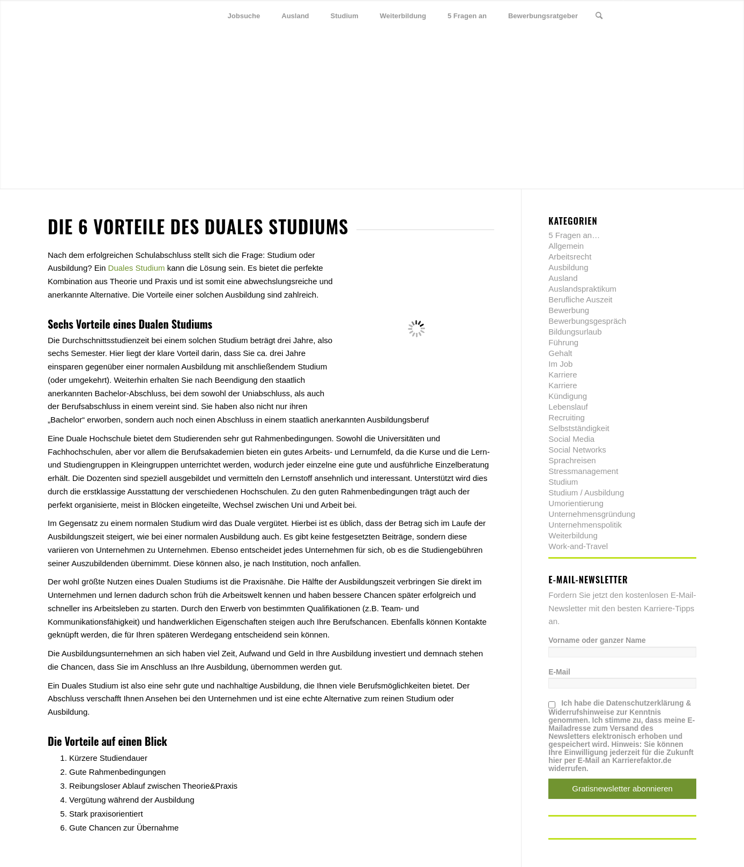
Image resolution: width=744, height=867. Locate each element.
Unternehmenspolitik (585, 524)
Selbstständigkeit (578, 428)
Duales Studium (136, 267)
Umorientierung (576, 503)
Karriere (562, 374)
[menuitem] (244, 16)
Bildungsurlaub (574, 331)
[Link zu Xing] (672, 16)
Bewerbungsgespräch (587, 320)
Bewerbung (568, 310)
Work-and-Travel (578, 546)
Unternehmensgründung (591, 513)
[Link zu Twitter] (640, 16)
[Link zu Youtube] (688, 16)
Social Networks (577, 449)
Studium (563, 481)
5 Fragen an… (574, 235)
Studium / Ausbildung (586, 492)
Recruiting (566, 417)
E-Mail (559, 672)
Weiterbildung (572, 535)
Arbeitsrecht (569, 256)
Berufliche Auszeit (580, 299)
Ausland (562, 278)
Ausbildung (568, 267)
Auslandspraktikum (582, 288)
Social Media (571, 438)
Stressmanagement (583, 471)
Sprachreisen (572, 460)
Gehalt (560, 353)
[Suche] (599, 16)
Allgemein (566, 245)
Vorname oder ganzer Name (596, 640)
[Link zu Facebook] (656, 16)
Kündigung (567, 396)
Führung (563, 342)
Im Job (560, 363)
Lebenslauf (567, 406)
